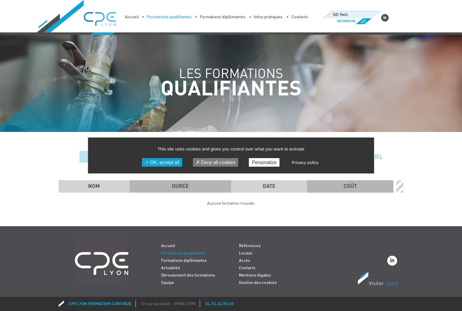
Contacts (299, 17)
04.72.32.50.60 (219, 304)
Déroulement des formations (188, 275)
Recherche (351, 21)
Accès (244, 260)
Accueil (132, 17)
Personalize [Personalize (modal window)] (264, 162)
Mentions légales (255, 275)
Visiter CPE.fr (378, 280)
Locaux (245, 253)
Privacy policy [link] (305, 162)
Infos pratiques (268, 17)
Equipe (167, 282)
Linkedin (385, 17)
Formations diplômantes (222, 17)
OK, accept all (162, 162)
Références (250, 246)
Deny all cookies (215, 162)
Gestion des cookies (258, 282)
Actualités (170, 268)
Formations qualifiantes (169, 17)
